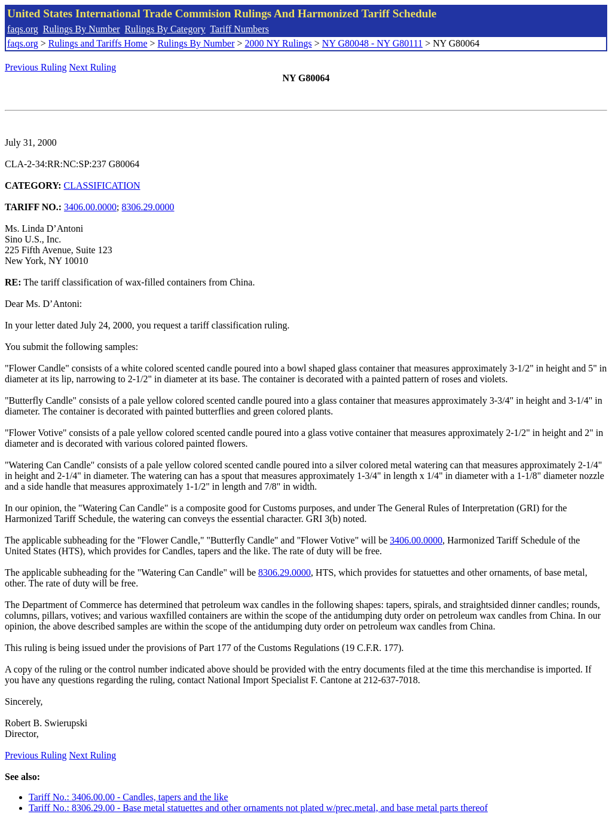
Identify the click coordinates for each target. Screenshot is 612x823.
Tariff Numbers (239, 29)
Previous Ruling (36, 67)
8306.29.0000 (148, 207)
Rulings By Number (81, 29)
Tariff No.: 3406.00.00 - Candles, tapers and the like (128, 797)
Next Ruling (93, 67)
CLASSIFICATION (102, 185)
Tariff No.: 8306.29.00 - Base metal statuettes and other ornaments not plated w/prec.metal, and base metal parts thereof (258, 808)
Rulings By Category (165, 29)
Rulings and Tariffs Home (98, 43)
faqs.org (22, 29)
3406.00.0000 (90, 207)
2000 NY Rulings (278, 43)
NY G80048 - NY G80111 (372, 43)
